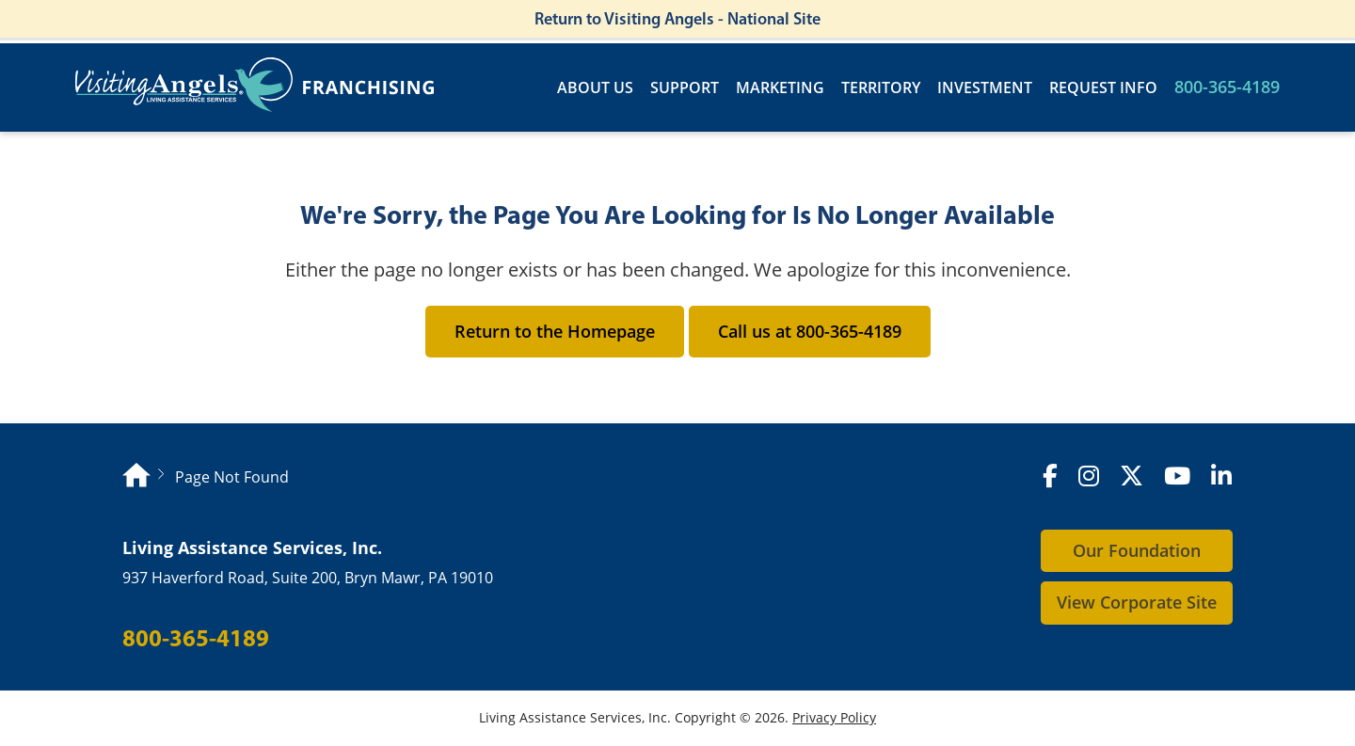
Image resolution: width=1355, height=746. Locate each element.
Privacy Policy (834, 717)
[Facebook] (1050, 476)
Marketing (780, 88)
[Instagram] (1088, 476)
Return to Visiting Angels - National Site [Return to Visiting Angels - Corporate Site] (677, 18)
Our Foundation (1137, 550)
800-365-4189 (1227, 87)
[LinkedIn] (1221, 476)
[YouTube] (1177, 476)
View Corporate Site (1137, 602)
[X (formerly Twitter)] (1131, 476)
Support (684, 88)
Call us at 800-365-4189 (809, 331)
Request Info (1103, 88)
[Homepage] (136, 477)
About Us (595, 88)
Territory (880, 88)
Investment (984, 88)
